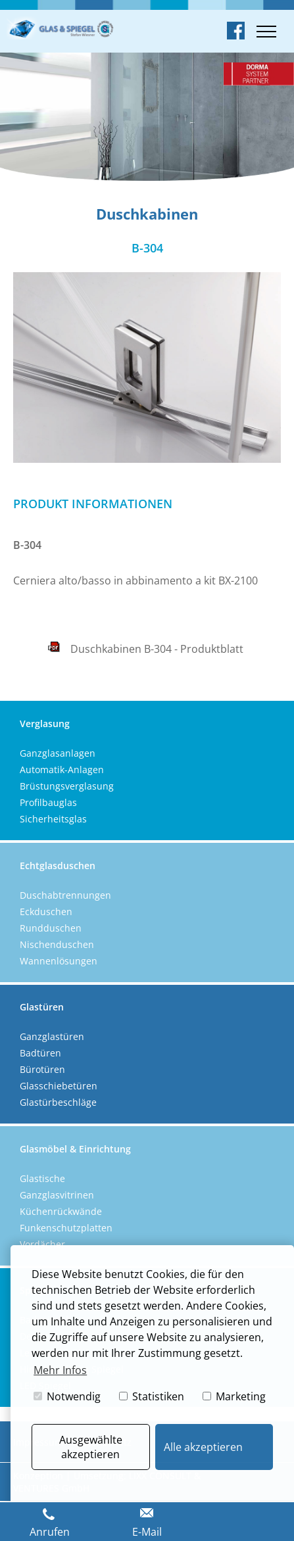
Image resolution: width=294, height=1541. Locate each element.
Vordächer (42, 1244)
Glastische (42, 1178)
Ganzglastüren (52, 1036)
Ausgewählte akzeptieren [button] (90, 1447)
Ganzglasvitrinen (57, 1195)
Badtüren (40, 1053)
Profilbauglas (48, 802)
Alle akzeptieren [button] (203, 1447)
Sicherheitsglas (53, 819)
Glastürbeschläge (58, 1102)
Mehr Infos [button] (60, 1370)
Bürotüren (42, 1069)
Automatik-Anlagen (62, 769)
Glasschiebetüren (58, 1085)
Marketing (234, 1396)
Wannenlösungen (58, 961)
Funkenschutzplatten (66, 1227)
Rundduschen (51, 928)
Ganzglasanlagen (57, 753)
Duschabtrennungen (65, 895)
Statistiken (151, 1396)
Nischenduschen (57, 944)
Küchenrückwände (61, 1211)
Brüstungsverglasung (67, 786)
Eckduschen (46, 911)
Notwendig (67, 1396)
